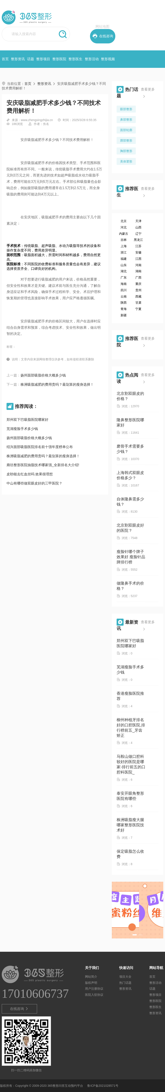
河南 (138, 265)
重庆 (138, 284)
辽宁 (138, 233)
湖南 (138, 271)
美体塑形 (126, 161)
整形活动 (92, 59)
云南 (124, 296)
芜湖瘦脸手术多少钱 (22, 429)
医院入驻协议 (94, 994)
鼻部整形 (126, 119)
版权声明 (91, 982)
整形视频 (108, 59)
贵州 (138, 290)
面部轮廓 (126, 130)
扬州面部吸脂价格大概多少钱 (43, 375)
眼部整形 (126, 109)
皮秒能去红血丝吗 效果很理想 (30, 474)
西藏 (138, 296)
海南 (124, 284)
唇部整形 (126, 140)
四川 (124, 290)
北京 (124, 221)
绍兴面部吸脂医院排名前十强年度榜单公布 (40, 447)
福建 (124, 258)
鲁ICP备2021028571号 (102, 1085)
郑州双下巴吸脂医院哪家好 (27, 419)
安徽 (138, 252)
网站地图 (102, 26)
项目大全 (125, 976)
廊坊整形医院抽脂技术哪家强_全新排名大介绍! (43, 465)
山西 (138, 227)
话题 (30, 59)
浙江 (124, 252)
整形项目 (43, 59)
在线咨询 (19, 1008)
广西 (138, 277)
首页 (5, 59)
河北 (124, 227)
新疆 (124, 315)
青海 (124, 309)
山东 (124, 265)
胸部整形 (126, 151)
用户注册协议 (94, 988)
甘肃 (138, 302)
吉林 (124, 239)
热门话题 (125, 982)
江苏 (138, 246)
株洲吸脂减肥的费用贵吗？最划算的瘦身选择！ (57, 384)
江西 (138, 258)
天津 (138, 221)
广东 (124, 277)
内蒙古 (123, 233)
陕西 (124, 302)
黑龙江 (138, 239)
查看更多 (148, 93)
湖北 (124, 271)
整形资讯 (18, 59)
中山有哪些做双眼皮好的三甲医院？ (34, 483)
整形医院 (59, 59)
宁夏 (138, 309)
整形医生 (75, 59)
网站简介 (91, 976)
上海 (124, 246)
